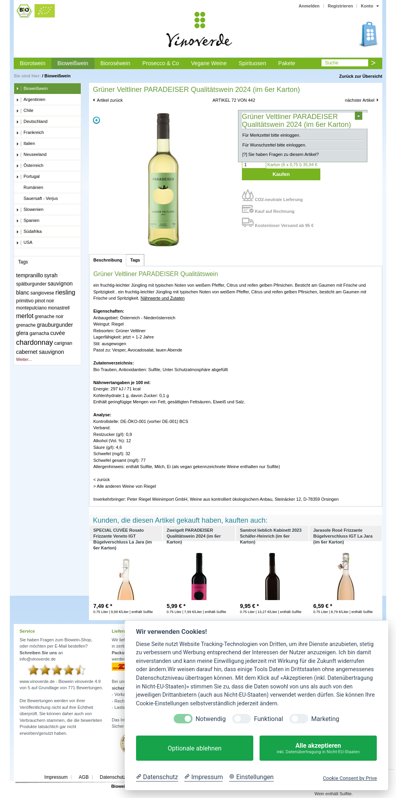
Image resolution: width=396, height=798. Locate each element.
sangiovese (42, 293)
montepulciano (31, 308)
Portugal (28, 176)
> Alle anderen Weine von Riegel (124, 486)
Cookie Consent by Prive (350, 778)
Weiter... (24, 359)
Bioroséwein (115, 63)
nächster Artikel (359, 100)
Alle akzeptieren (318, 748)
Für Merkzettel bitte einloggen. (271, 135)
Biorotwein (32, 63)
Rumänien (29, 187)
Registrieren (340, 6)
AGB (84, 777)
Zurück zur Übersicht (360, 76)
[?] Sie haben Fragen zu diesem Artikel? (280, 154)
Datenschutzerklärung (122, 777)
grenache (26, 325)
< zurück (101, 479)
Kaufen (281, 174)
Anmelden (309, 6)
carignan (63, 343)
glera (22, 333)
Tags (135, 260)
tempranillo (29, 275)
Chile (24, 110)
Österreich (30, 165)
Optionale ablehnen (195, 748)
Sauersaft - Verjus (37, 198)
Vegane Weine (209, 63)
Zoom (96, 120)
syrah (51, 275)
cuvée (57, 333)
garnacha (39, 333)
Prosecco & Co (160, 63)
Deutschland (31, 121)
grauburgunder (55, 325)
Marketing (325, 719)
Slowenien (30, 209)
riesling (65, 292)
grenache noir (49, 316)
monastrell (58, 308)
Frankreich (30, 132)
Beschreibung (107, 260)
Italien (25, 143)
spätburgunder (31, 284)
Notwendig (211, 719)
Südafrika (29, 231)
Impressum (55, 777)
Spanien (27, 220)
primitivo (25, 301)
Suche (331, 63)
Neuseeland (31, 154)
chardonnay (34, 342)
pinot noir (44, 301)
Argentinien (30, 99)
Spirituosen (252, 63)
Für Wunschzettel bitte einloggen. (274, 145)
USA (24, 242)
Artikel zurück (110, 100)
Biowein (119, 786)
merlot (24, 316)
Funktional (268, 719)
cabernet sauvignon (40, 352)
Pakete (287, 63)
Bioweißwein (73, 63)
